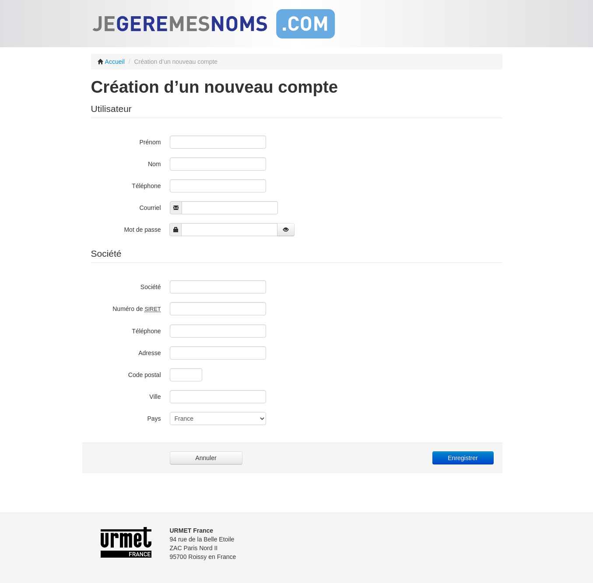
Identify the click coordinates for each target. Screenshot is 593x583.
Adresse (149, 352)
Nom (154, 164)
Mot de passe (142, 229)
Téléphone (146, 185)
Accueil (111, 61)
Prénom (150, 142)
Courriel (150, 207)
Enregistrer (462, 457)
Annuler (205, 457)
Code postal (144, 374)
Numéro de (136, 309)
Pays (154, 418)
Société (150, 286)
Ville (155, 396)
